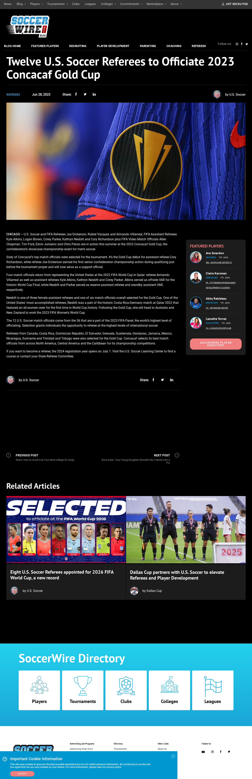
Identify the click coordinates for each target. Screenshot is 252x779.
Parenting (148, 46)
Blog (20, 4)
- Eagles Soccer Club (220, 328)
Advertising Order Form (81, 748)
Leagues (90, 4)
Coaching (173, 46)
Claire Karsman (216, 273)
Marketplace (155, 4)
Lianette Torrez (216, 319)
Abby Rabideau (216, 298)
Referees (199, 46)
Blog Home (12, 46)
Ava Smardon (215, 253)
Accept (22, 773)
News (8, 4)
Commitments (129, 4)
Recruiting (78, 46)
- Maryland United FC (221, 262)
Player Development (113, 46)
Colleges (107, 4)
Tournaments (56, 4)
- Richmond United (218, 308)
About (174, 4)
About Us (162, 748)
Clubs (76, 4)
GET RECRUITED (235, 4)
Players (35, 4)
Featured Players (45, 46)
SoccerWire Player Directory (216, 344)
